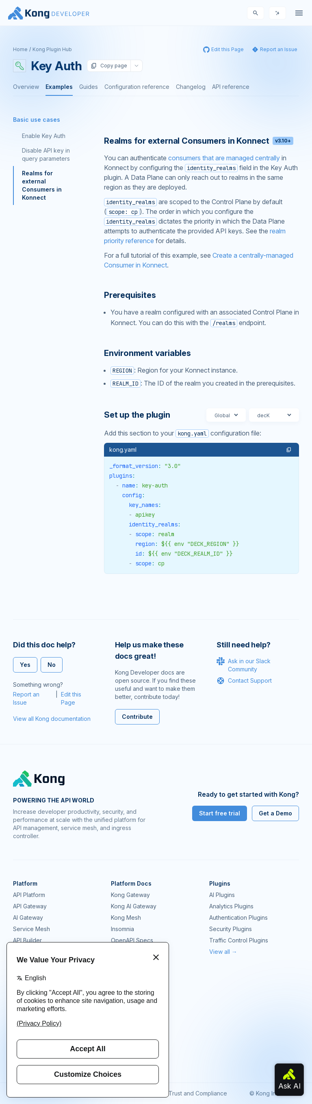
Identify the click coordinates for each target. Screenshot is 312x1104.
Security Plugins (230, 928)
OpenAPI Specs (132, 940)
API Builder (27, 940)
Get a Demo (275, 813)
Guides (88, 86)
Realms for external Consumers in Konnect (42, 185)
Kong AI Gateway (133, 906)
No (52, 664)
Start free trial (219, 813)
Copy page (109, 66)
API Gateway (30, 906)
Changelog (191, 86)
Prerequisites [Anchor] (130, 295)
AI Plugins (222, 894)
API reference (230, 86)
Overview (26, 86)
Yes (25, 664)
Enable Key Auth (43, 135)
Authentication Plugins (238, 917)
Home (20, 49)
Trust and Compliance (198, 1093)
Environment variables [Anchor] (147, 353)
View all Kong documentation (52, 718)
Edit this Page (71, 698)
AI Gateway (28, 917)
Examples (59, 86)
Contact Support (244, 681)
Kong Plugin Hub (52, 49)
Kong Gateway (130, 894)
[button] (289, 450)
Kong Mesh (126, 917)
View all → (223, 951)
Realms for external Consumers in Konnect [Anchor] (198, 141)
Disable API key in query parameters (46, 154)
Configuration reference (136, 86)
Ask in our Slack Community (244, 665)
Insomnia (122, 928)
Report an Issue (26, 698)
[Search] (255, 12)
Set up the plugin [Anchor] (137, 415)
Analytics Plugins (231, 906)
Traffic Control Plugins (238, 940)
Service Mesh (31, 928)
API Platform (29, 894)
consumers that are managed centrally (224, 158)
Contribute (137, 716)
